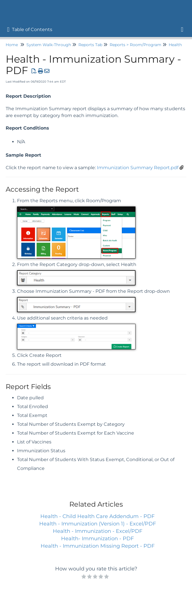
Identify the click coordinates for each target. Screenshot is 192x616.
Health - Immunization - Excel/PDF (97, 531)
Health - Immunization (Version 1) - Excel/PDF (97, 524)
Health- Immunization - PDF (97, 538)
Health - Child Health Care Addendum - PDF (97, 516)
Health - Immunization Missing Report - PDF (98, 546)
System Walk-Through (48, 44)
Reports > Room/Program (135, 44)
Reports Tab (90, 44)
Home (12, 44)
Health (175, 44)
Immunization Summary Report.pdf (137, 167)
